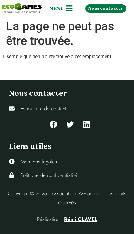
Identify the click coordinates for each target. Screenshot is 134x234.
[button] (61, 8)
